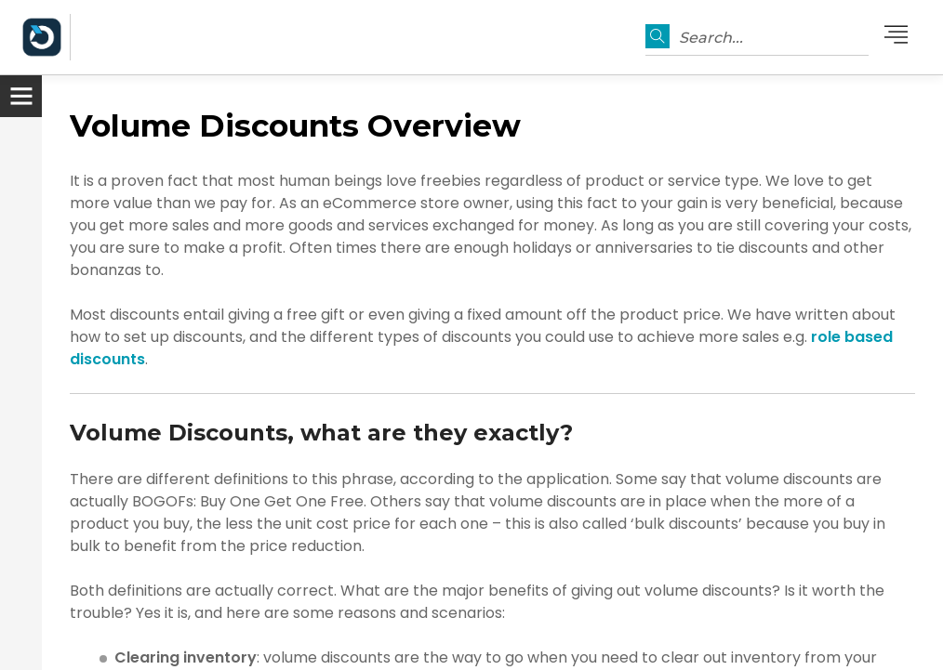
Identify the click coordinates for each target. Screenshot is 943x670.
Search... (711, 37)
